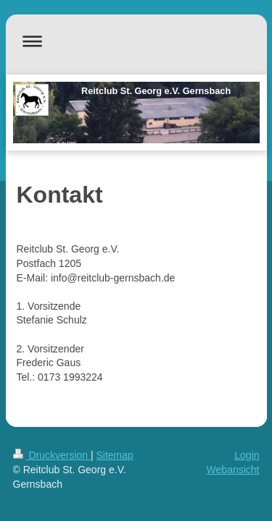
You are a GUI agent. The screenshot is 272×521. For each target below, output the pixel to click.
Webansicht (233, 469)
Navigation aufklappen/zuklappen (136, 40)
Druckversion (52, 455)
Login (246, 455)
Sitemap (114, 455)
